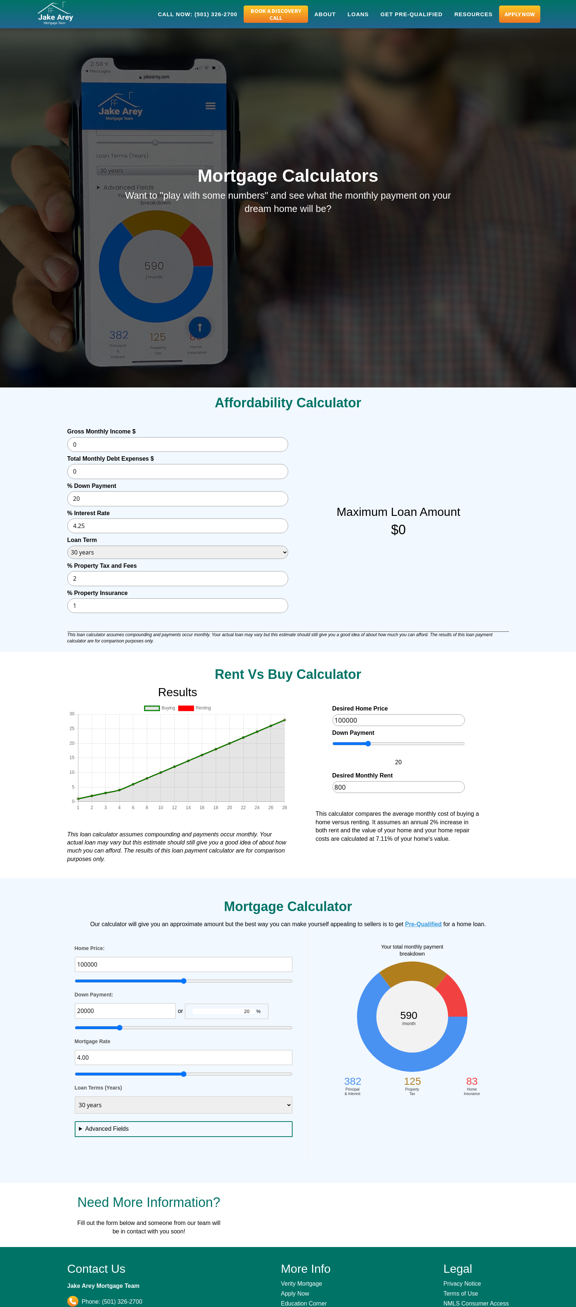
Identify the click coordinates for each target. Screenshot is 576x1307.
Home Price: (90, 948)
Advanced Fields (106, 1129)
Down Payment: (94, 995)
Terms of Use (461, 1293)
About (325, 14)
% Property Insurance (97, 593)
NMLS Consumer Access (476, 1303)
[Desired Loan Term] (184, 1105)
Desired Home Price (360, 708)
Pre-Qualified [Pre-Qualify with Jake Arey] (423, 924)
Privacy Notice (462, 1284)
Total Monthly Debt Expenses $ (110, 459)
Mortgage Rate (92, 1041)
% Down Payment (91, 486)
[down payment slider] (184, 1028)
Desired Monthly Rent (362, 775)
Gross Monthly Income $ (101, 431)
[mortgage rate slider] (184, 1074)
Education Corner (304, 1303)
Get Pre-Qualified (412, 14)
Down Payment (353, 733)
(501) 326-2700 (122, 1302)
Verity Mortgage (301, 1284)
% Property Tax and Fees (102, 566)
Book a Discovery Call (276, 14)
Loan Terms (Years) (98, 1088)
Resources (473, 14)
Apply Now (520, 14)
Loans (358, 14)
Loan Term (82, 540)
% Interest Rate (88, 513)
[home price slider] (184, 981)
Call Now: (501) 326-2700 (197, 14)
